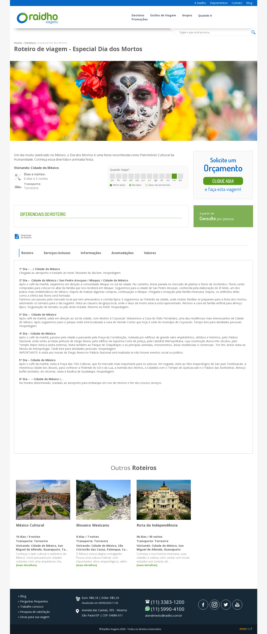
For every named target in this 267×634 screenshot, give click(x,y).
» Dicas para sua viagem (33, 617)
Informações (91, 253)
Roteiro (27, 253)
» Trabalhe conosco (30, 606)
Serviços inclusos (57, 253)
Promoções (140, 19)
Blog (249, 3)
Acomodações (122, 253)
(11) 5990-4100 (167, 609)
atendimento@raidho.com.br (163, 615)
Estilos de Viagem (163, 15)
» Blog (22, 596)
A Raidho (200, 3)
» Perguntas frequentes (33, 601)
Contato (237, 3)
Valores (150, 253)
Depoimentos (219, 3)
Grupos (187, 15)
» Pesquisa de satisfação (34, 612)
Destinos (138, 15)
